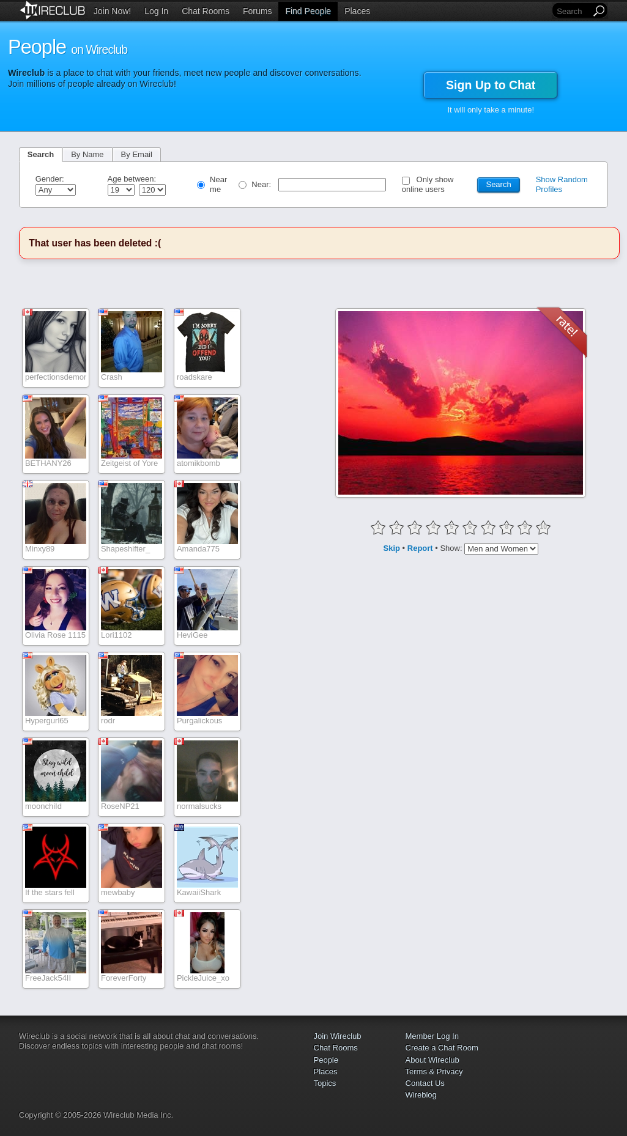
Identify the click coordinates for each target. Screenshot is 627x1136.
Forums (257, 11)
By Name (87, 154)
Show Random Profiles (562, 184)
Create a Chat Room (442, 1047)
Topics (325, 1083)
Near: (262, 184)
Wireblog (421, 1094)
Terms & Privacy (434, 1071)
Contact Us (425, 1083)
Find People (308, 11)
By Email (136, 154)
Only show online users (428, 184)
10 (543, 526)
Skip (392, 547)
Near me (218, 184)
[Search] (572, 11)
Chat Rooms (205, 11)
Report (420, 547)
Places (357, 11)
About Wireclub (432, 1059)
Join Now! (112, 11)
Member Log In (432, 1036)
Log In (156, 11)
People (326, 1059)
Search (41, 154)
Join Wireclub (338, 1036)
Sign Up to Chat (490, 85)
